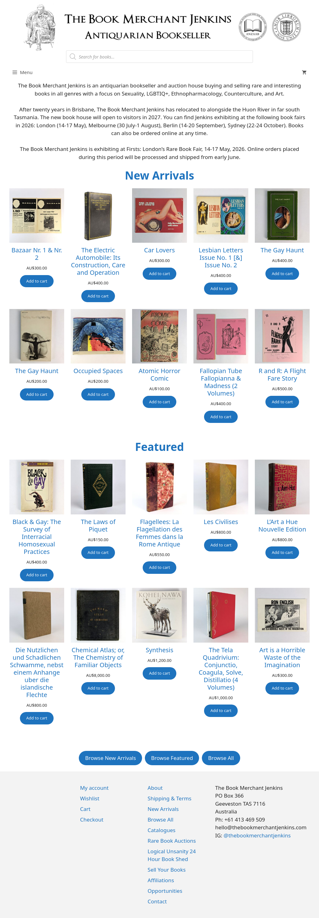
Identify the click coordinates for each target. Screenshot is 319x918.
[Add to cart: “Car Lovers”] (159, 274)
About (155, 787)
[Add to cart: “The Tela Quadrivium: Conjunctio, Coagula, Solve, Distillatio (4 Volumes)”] (220, 711)
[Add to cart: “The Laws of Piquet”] (98, 552)
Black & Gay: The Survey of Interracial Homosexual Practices (36, 536)
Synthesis (160, 650)
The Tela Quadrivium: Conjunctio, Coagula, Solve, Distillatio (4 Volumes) (221, 668)
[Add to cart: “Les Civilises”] (220, 545)
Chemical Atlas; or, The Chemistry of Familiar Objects (98, 657)
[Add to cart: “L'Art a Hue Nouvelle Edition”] (282, 552)
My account (94, 787)
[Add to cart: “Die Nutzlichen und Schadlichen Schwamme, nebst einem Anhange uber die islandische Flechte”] (36, 718)
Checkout (91, 819)
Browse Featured (172, 757)
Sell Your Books (167, 869)
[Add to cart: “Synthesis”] (159, 673)
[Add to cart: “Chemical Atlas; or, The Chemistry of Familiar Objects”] (98, 688)
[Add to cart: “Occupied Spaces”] (98, 394)
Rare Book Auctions (172, 840)
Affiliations (161, 880)
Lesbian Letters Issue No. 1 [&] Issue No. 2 (221, 257)
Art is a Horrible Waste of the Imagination (282, 657)
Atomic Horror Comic (159, 374)
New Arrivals (159, 175)
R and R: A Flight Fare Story (282, 374)
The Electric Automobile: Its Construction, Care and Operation (98, 261)
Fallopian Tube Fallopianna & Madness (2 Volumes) (221, 382)
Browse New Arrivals (110, 757)
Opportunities (165, 890)
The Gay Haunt (282, 250)
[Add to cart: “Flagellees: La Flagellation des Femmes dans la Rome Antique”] (159, 567)
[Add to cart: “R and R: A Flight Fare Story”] (282, 402)
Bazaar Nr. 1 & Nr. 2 (37, 253)
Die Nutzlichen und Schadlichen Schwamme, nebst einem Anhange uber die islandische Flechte (37, 672)
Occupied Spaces (98, 371)
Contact (157, 901)
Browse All (221, 757)
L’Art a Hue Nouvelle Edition (282, 525)
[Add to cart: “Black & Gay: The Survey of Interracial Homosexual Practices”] (36, 575)
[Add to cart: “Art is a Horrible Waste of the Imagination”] (282, 688)
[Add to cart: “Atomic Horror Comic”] (159, 402)
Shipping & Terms (170, 798)
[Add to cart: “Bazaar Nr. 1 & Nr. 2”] (36, 281)
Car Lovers (159, 250)
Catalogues (161, 830)
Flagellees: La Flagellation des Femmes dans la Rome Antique (159, 533)
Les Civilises (221, 522)
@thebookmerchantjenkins (257, 835)
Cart (85, 809)
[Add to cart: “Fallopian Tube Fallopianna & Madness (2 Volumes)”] (220, 417)
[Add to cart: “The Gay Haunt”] (282, 274)
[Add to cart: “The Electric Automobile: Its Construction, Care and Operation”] (98, 296)
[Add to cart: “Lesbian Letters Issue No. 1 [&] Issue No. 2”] (220, 289)
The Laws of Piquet (98, 525)
